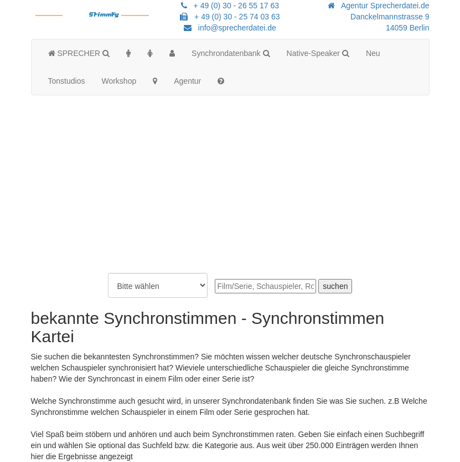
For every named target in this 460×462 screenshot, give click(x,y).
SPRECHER (79, 53)
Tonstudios (66, 81)
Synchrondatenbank (231, 53)
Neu (373, 53)
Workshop (118, 81)
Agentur (187, 81)
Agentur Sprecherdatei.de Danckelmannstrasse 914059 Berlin (378, 16)
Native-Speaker (318, 53)
